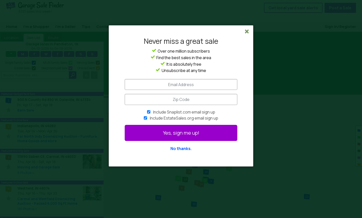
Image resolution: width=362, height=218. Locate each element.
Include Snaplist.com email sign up (184, 112)
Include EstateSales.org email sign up (184, 118)
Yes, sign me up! (181, 132)
